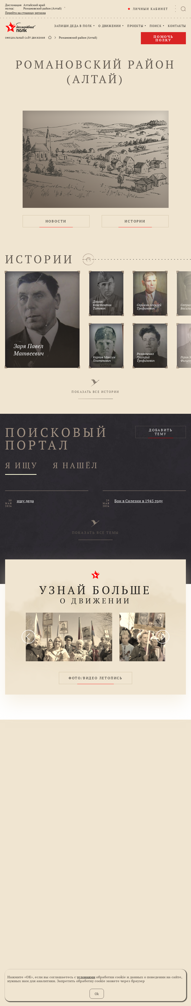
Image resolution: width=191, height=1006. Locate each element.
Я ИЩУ (21, 465)
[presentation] (28, 637)
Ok (97, 993)
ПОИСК (156, 26)
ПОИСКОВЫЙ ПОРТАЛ (56, 438)
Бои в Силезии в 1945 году (138, 500)
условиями (86, 977)
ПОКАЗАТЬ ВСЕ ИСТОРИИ (95, 386)
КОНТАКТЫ (177, 26)
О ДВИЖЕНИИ (109, 26)
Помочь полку (163, 38)
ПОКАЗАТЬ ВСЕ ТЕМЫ (95, 527)
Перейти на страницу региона (25, 13)
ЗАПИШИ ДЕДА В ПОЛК (73, 26)
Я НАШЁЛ (76, 465)
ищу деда (25, 500)
